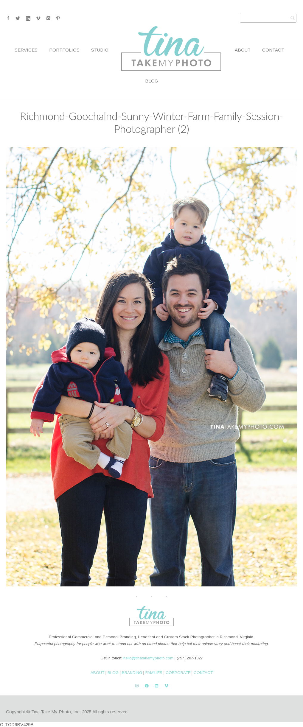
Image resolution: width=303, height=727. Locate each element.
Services (26, 49)
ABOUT (97, 672)
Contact (273, 49)
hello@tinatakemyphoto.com (148, 658)
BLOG (113, 672)
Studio (99, 49)
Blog (151, 80)
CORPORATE (178, 672)
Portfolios (64, 49)
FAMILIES (153, 672)
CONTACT (203, 672)
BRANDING (132, 672)
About (243, 49)
